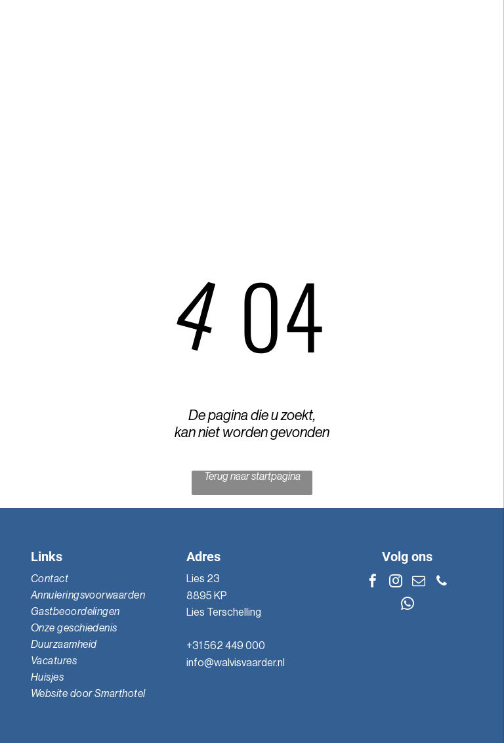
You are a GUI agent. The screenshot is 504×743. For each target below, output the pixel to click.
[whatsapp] (407, 605)
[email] (419, 582)
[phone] (442, 582)
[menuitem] (96, 579)
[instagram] (396, 582)
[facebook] (373, 582)
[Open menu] (474, 96)
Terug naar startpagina (252, 476)
